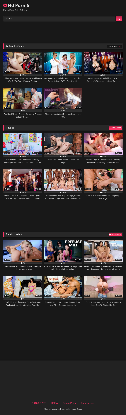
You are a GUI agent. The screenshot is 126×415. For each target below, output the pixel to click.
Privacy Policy (69, 403)
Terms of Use (87, 403)
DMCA (54, 403)
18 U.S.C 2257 (39, 403)
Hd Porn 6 (16, 5)
